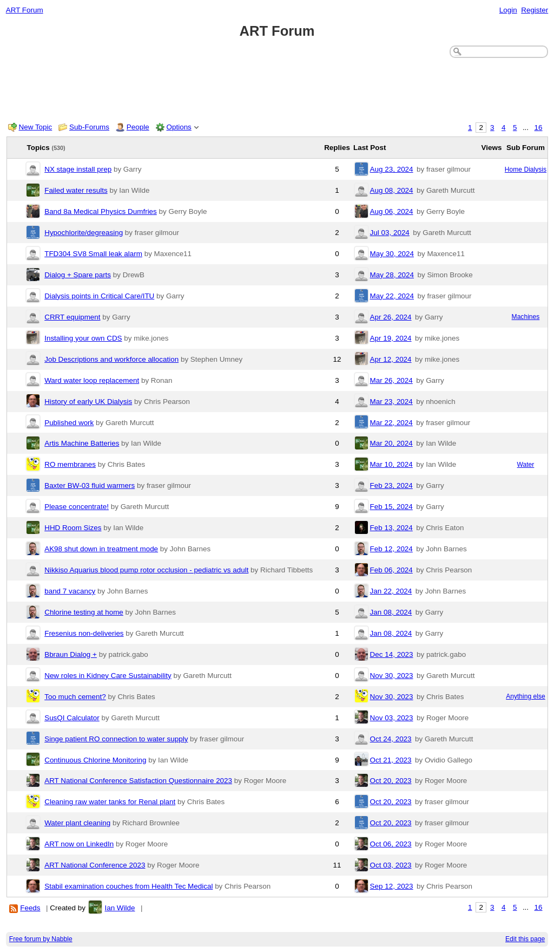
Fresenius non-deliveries (83, 633)
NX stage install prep (77, 169)
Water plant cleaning (77, 823)
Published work (69, 423)
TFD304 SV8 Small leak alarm (93, 254)
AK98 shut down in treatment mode (101, 549)
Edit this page (525, 939)
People (138, 127)
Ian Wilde (119, 908)
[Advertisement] (277, 87)
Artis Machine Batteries (81, 443)
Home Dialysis (525, 169)
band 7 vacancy (69, 591)
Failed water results (76, 190)
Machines (526, 317)
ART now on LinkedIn (79, 844)
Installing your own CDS (83, 338)
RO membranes (70, 464)
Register (534, 10)
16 (539, 127)
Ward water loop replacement (91, 380)
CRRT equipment (72, 317)
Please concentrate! (76, 507)
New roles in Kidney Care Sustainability (108, 675)
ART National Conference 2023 (94, 865)
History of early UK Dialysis (88, 401)
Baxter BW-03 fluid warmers (89, 485)
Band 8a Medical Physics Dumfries (100, 211)
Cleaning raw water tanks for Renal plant (109, 802)
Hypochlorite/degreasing (83, 233)
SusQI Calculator (72, 718)
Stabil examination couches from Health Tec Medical (128, 886)
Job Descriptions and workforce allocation (111, 359)
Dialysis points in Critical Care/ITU (99, 296)
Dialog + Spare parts (77, 275)
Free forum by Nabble (40, 939)
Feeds (30, 908)
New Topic (35, 127)
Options (179, 127)
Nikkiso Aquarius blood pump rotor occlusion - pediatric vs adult (146, 570)
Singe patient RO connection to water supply (116, 739)
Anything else (525, 696)
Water (526, 464)
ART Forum (24, 10)
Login (508, 10)
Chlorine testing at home (83, 612)
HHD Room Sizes (72, 528)
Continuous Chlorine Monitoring (95, 760)
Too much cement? (75, 697)
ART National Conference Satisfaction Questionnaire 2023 (138, 781)
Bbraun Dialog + (70, 654)
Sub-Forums (89, 127)
